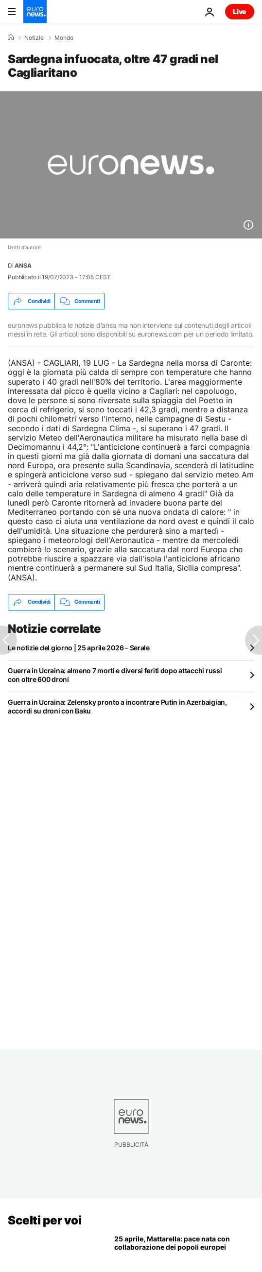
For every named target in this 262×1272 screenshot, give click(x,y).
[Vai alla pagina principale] (35, 11)
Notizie (34, 38)
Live (239, 11)
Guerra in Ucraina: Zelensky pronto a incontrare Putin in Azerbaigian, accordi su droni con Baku (117, 706)
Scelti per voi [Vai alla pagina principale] (44, 1220)
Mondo (63, 38)
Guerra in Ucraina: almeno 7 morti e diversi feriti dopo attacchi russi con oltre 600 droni (115, 674)
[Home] (11, 37)
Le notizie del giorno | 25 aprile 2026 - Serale (79, 648)
